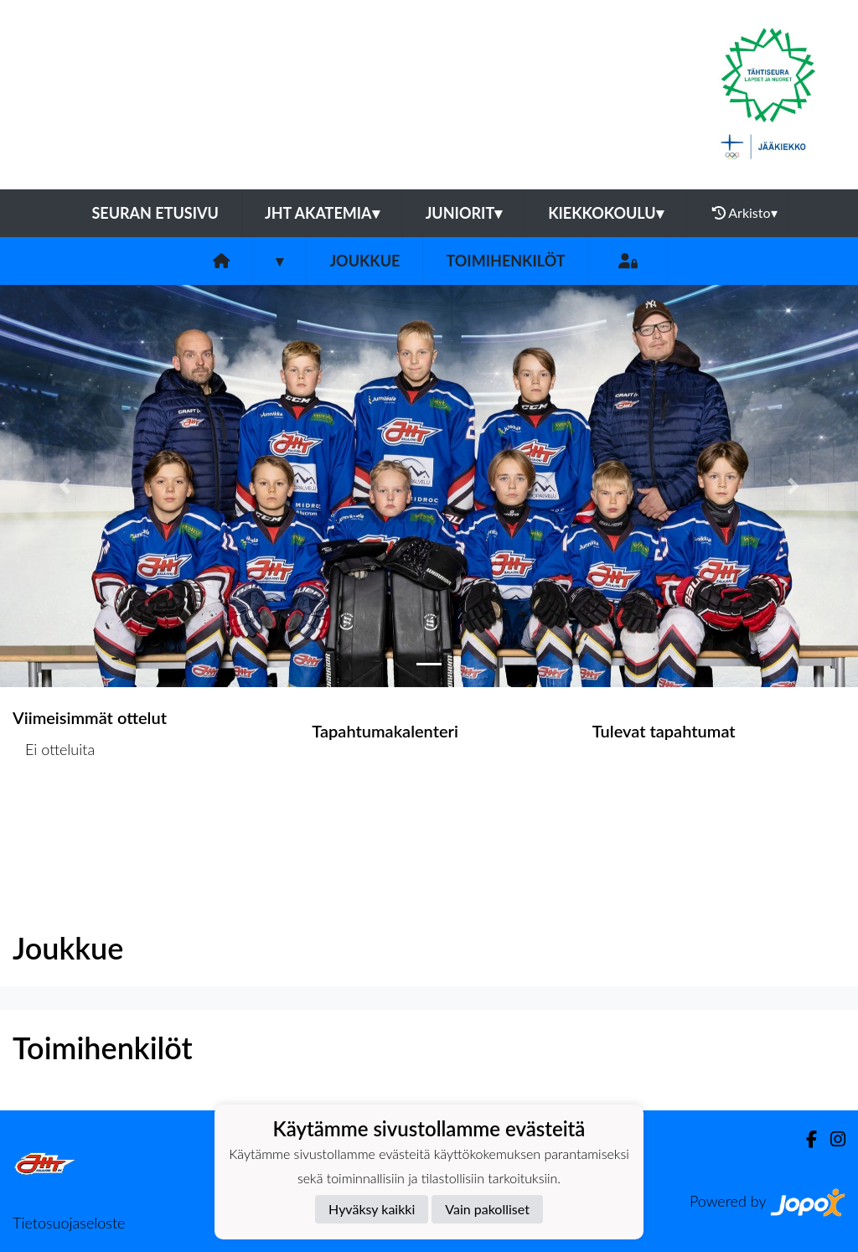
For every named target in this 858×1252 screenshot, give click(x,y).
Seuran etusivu (155, 213)
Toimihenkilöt (505, 260)
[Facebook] (805, 1139)
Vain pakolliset (487, 1209)
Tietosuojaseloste (69, 1222)
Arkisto (745, 213)
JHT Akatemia (322, 213)
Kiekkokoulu (606, 213)
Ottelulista (54, 813)
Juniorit (464, 213)
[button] (64, 486)
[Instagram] (831, 1139)
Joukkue (364, 260)
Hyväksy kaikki (371, 1209)
